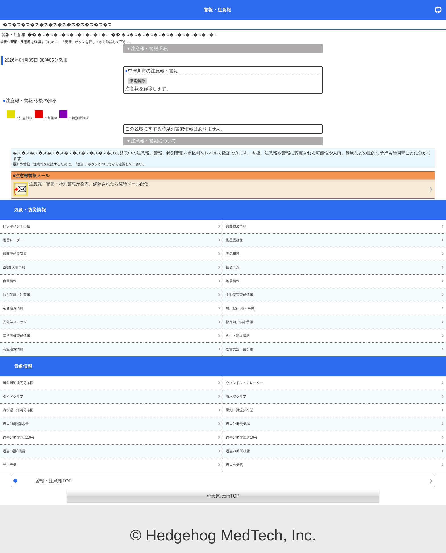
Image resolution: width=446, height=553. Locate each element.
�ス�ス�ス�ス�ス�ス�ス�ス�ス (73, 34)
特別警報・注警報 (16, 295)
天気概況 (232, 254)
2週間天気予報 (14, 267)
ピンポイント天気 (16, 226)
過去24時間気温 (238, 424)
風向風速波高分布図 (18, 383)
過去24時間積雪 (238, 451)
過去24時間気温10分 (18, 437)
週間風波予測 (236, 226)
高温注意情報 (13, 349)
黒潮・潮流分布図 (239, 410)
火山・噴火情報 (238, 336)
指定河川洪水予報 (239, 322)
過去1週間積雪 (14, 451)
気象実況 (232, 267)
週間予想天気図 (15, 254)
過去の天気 (234, 465)
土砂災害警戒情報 (239, 295)
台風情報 (9, 281)
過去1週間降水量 (16, 424)
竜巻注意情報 (13, 308)
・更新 (440, 9)
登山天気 (9, 465)
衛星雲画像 (234, 240)
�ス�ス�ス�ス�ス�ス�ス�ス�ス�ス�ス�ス (169, 34)
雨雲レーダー (13, 240)
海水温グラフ (236, 397)
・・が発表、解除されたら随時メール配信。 (83, 188)
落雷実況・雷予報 (239, 349)
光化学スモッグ (15, 322)
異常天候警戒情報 (16, 336)
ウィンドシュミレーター (244, 383)
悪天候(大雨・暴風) (240, 308)
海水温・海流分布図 (18, 410)
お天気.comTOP (223, 496)
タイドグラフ (13, 397)
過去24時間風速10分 (241, 437)
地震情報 (232, 281)
